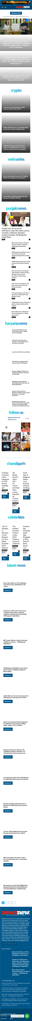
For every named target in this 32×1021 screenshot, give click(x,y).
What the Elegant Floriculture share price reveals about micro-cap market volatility (15, 859)
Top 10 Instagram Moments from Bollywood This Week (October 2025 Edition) (5, 537)
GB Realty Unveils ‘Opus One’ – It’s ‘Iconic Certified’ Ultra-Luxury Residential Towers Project (16, 487)
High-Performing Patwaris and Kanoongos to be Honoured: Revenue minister (20, 285)
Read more (4, 496)
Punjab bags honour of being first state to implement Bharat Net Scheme (21, 304)
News (3, 239)
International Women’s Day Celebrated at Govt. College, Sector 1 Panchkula (19, 331)
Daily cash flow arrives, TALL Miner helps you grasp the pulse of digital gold (15, 128)
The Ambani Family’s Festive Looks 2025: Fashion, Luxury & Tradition (16, 535)
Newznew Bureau (14, 505)
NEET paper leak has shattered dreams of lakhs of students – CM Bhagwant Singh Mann (20, 244)
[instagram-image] (6, 427)
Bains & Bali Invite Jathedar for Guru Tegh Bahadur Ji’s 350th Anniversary (20, 313)
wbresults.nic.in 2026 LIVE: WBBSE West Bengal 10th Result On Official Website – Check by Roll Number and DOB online (15, 887)
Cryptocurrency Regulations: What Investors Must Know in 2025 (14, 108)
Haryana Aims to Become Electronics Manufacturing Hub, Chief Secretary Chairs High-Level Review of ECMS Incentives (20, 403)
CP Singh (4, 491)
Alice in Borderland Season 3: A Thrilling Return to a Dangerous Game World (15, 177)
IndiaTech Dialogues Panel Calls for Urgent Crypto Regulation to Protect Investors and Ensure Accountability (14, 147)
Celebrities (4, 550)
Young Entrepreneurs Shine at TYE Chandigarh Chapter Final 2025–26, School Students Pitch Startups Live (14, 751)
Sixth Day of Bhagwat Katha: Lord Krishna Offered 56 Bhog (26, 480)
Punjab (13, 267)
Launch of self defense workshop (21, 352)
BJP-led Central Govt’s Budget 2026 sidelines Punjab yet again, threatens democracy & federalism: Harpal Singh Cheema (21, 274)
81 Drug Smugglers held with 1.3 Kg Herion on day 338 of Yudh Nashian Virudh (21, 294)
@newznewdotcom (14, 417)
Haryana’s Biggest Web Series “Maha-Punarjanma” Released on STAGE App (20, 373)
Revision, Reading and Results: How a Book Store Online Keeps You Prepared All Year (15, 805)
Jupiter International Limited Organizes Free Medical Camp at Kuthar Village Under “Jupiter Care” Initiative (15, 723)
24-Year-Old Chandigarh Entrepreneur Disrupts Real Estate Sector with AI (15, 832)
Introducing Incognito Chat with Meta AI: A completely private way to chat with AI (16, 778)
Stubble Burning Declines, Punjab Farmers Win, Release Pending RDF (21, 263)
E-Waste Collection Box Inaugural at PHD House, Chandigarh (5, 480)
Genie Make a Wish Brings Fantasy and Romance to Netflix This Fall (15, 197)
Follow (27, 418)
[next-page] (13, 902)
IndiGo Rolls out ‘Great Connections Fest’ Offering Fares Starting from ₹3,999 (16, 696)
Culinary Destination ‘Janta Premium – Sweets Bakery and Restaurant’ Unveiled (20, 342)
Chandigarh (4, 490)
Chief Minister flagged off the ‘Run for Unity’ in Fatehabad (20, 362)
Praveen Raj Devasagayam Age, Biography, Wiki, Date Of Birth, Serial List (26, 537)
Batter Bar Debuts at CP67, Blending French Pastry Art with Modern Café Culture (14, 584)
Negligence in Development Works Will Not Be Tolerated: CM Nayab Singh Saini (20, 383)
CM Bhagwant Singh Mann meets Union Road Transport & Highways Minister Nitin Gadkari (21, 254)
